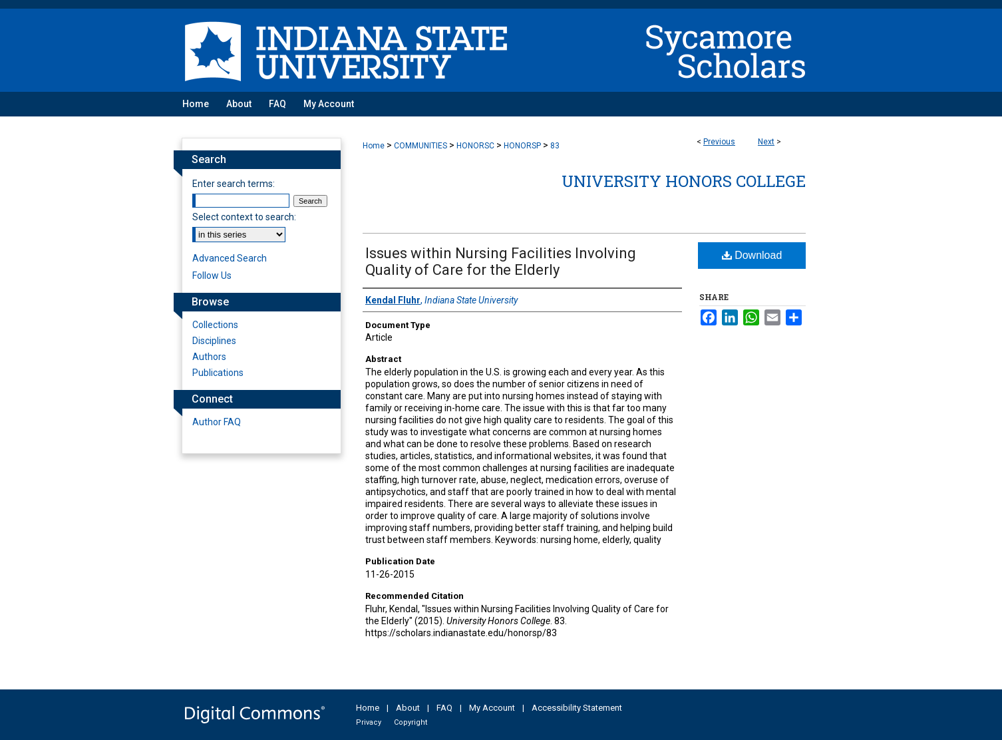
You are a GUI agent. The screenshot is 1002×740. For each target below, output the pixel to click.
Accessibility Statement (577, 708)
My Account (492, 708)
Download (752, 255)
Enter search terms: (233, 183)
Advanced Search (229, 258)
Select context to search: (244, 217)
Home (374, 145)
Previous (719, 141)
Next (766, 141)
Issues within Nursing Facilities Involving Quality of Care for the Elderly (500, 261)
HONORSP (522, 145)
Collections (215, 324)
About (408, 708)
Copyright (410, 722)
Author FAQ (216, 422)
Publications (218, 372)
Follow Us (212, 275)
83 (555, 145)
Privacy (368, 722)
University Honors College (684, 181)
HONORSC (475, 145)
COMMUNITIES (420, 145)
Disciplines (214, 340)
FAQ (444, 708)
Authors (209, 356)
